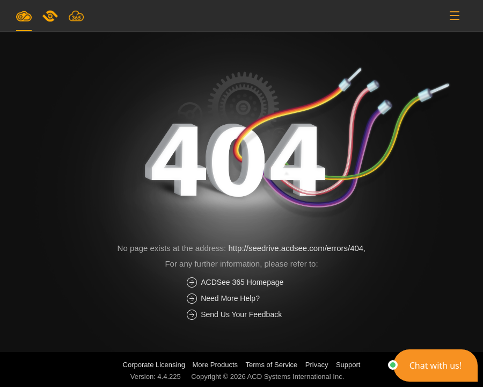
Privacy (316, 365)
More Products (215, 365)
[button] (435, 365)
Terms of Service (272, 365)
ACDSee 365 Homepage (242, 282)
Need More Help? (230, 298)
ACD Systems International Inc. (296, 376)
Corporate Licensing (155, 365)
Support (348, 365)
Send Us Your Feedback (241, 314)
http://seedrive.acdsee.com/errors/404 (295, 248)
